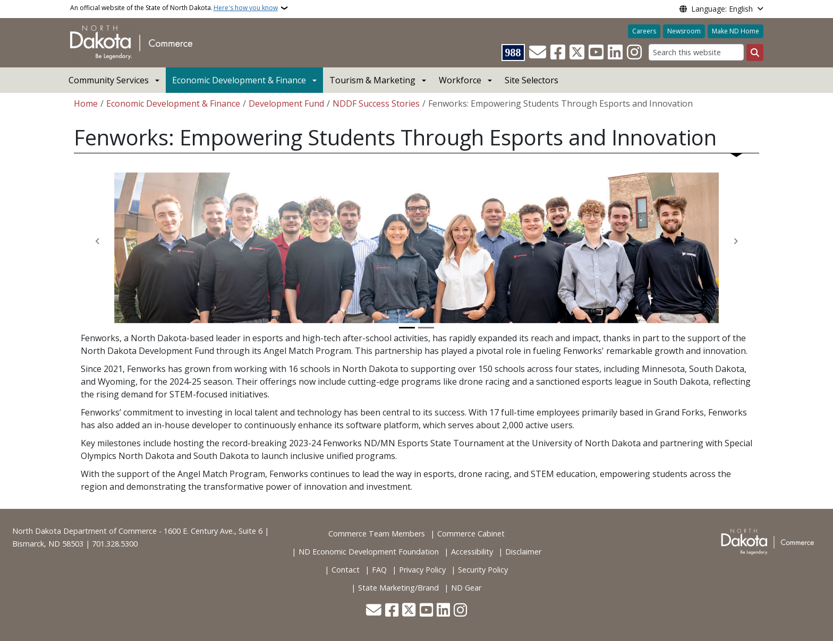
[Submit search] (754, 52)
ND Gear (466, 588)
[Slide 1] (407, 328)
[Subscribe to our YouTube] (596, 53)
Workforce (460, 80)
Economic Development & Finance (239, 80)
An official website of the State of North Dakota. (174, 8)
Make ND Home (735, 31)
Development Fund (286, 103)
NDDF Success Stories (376, 103)
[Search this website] (696, 52)
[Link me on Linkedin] (615, 53)
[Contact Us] (537, 53)
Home (86, 103)
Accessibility (472, 552)
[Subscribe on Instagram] (634, 53)
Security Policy (483, 570)
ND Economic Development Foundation (369, 552)
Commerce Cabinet (471, 534)
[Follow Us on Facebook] (557, 53)
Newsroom (684, 31)
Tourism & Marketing (372, 80)
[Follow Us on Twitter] (577, 53)
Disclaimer (523, 552)
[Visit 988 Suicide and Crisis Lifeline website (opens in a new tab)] (513, 52)
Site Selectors (531, 80)
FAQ (379, 570)
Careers (644, 31)
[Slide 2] (426, 328)
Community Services (109, 80)
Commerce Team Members (376, 534)
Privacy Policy (422, 570)
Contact (346, 570)
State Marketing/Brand (398, 588)
